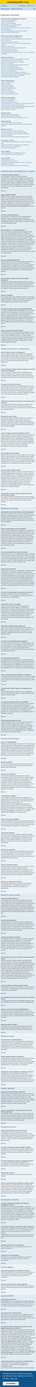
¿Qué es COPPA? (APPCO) (7, 21)
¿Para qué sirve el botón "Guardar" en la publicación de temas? (16, 73)
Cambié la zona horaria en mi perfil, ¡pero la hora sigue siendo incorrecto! (15, 44)
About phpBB (19, 1306)
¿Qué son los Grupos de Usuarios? (9, 102)
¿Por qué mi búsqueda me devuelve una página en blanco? (15, 133)
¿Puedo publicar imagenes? (7, 86)
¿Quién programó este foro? (7, 159)
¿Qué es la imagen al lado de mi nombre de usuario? (13, 47)
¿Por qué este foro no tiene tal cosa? (9, 161)
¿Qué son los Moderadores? (7, 100)
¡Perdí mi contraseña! (6, 29)
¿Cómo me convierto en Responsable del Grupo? (12, 105)
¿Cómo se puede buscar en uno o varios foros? (12, 130)
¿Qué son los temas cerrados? (8, 92)
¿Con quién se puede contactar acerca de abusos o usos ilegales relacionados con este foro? (16, 163)
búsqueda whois (23, 1334)
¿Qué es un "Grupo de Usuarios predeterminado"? (13, 107)
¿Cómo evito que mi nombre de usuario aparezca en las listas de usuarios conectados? (16, 39)
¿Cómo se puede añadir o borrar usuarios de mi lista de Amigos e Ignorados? (16, 125)
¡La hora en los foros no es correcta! (9, 41)
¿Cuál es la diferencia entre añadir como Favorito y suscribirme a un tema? (17, 142)
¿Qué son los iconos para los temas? (9, 93)
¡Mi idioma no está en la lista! (8, 46)
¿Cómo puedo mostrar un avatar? (9, 49)
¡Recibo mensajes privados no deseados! (10, 116)
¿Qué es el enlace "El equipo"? (8, 109)
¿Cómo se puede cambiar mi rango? (9, 50)
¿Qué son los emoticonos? (7, 85)
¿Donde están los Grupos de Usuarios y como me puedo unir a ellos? (17, 103)
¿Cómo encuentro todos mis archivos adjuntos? (12, 154)
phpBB (12, 426)
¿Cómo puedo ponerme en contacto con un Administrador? (15, 165)
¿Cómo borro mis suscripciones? (8, 147)
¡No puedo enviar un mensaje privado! (10, 114)
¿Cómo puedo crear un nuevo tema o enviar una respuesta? (15, 59)
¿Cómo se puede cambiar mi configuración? (11, 37)
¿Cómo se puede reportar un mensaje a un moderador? (14, 72)
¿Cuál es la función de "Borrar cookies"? (10, 32)
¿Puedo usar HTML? (6, 83)
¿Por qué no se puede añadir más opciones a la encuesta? (15, 64)
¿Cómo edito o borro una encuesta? (9, 66)
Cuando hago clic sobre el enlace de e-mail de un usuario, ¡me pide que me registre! (18, 53)
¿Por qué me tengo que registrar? (9, 20)
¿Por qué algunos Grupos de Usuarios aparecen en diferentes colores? (17, 106)
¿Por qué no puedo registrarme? (8, 23)
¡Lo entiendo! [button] (10, 1383)
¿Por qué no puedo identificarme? (9, 26)
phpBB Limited (28, 1302)
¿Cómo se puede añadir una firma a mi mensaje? (12, 62)
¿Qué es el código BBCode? (7, 82)
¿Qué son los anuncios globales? (9, 88)
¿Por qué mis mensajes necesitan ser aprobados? (12, 75)
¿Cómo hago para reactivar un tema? (10, 76)
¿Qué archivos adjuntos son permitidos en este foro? (13, 152)
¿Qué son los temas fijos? (7, 91)
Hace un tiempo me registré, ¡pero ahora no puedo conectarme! (16, 27)
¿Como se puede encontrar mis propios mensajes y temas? (15, 136)
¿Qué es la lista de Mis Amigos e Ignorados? (11, 122)
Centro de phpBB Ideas (10, 1318)
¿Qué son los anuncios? (6, 89)
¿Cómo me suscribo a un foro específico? (11, 146)
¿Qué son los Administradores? (8, 99)
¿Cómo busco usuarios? (6, 135)
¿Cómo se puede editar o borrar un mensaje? (11, 60)
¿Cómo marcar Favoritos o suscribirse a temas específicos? (15, 144)
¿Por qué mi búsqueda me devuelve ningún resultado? (14, 132)
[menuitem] (5, 6)
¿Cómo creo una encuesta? (7, 63)
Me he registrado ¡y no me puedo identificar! (11, 24)
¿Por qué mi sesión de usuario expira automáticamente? (14, 30)
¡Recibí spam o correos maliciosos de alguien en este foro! (14, 117)
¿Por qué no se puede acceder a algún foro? (11, 67)
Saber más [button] (13, 1378)
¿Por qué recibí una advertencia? (9, 70)
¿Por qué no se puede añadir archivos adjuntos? (12, 69)
